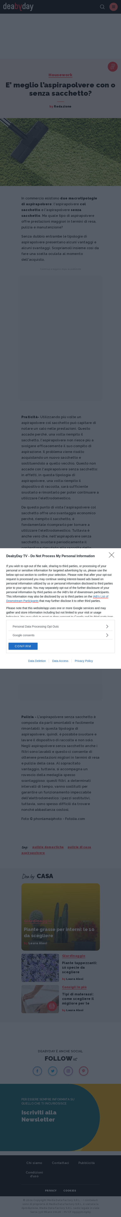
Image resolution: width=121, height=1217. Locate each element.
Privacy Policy (84, 661)
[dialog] (60, 608)
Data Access (60, 661)
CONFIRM (23, 646)
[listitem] (60, 626)
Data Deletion (37, 661)
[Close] (113, 556)
